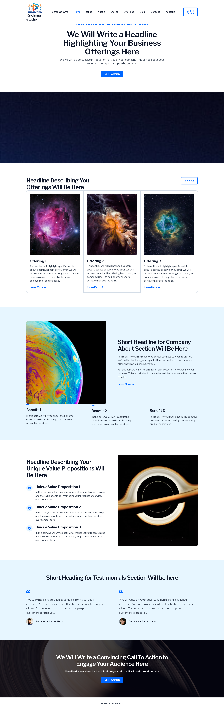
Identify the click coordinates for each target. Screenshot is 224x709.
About (101, 12)
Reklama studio (33, 17)
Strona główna (63, 12)
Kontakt (164, 12)
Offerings (126, 12)
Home (79, 12)
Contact (150, 12)
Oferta (113, 12)
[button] (187, 12)
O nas (90, 12)
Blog (139, 12)
